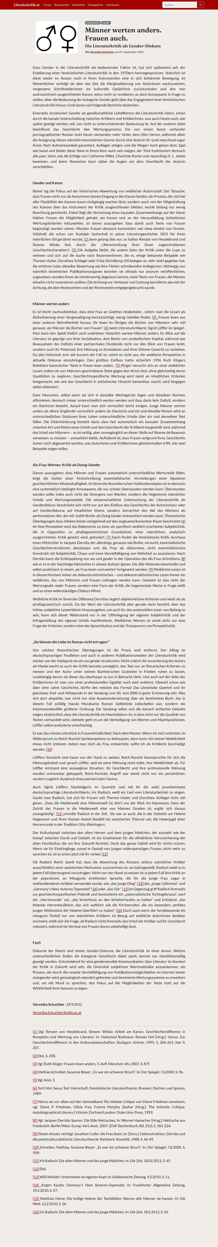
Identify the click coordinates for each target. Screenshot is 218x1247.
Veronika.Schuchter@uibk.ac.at (57, 1012)
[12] (105, 854)
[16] (119, 910)
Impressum (112, 4)
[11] (59, 813)
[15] (125, 889)
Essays (47, 4)
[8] (183, 558)
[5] (118, 365)
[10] (49, 749)
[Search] (179, 5)
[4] (106, 328)
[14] (94, 889)
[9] (151, 569)
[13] (140, 883)
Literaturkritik (92, 22)
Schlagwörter (95, 4)
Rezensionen (61, 4)
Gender (106, 22)
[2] (74, 250)
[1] (86, 239)
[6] (183, 521)
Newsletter (78, 4)
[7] (109, 537)
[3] (154, 317)
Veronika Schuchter (102, 51)
